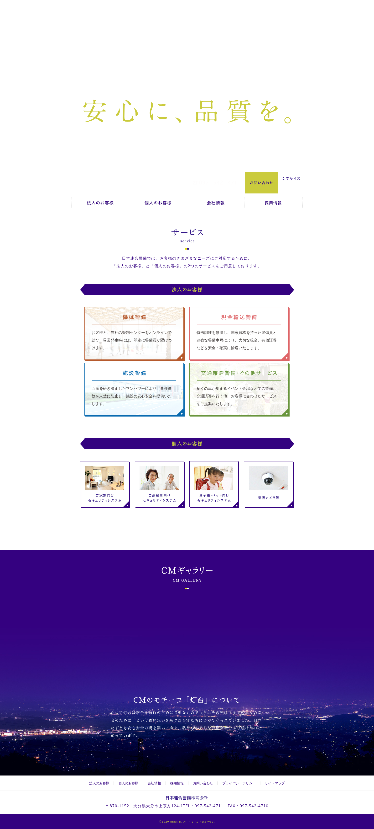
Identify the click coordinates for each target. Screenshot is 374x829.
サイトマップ (275, 783)
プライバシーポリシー (239, 783)
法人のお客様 (100, 204)
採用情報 (273, 204)
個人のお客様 (158, 204)
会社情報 (215, 204)
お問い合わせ (203, 783)
